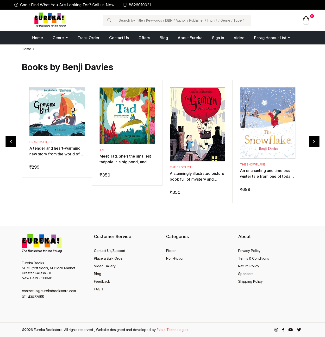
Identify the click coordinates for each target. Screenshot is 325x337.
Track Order (88, 37)
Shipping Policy (250, 281)
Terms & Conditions (253, 258)
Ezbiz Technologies (172, 330)
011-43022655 (33, 297)
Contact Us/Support (109, 251)
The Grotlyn (180, 167)
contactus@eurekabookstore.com (49, 291)
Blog (164, 37)
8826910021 (137, 4)
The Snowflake (252, 164)
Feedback (102, 281)
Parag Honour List (270, 37)
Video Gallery (105, 266)
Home (37, 37)
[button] (17, 19)
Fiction (171, 251)
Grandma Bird (40, 142)
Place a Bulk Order (109, 258)
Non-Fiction (175, 258)
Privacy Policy (249, 251)
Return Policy (248, 266)
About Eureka (190, 37)
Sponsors (245, 274)
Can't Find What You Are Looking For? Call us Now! (64, 4)
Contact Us (119, 37)
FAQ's (98, 289)
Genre (58, 37)
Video (239, 37)
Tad (103, 150)
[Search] (183, 20)
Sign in (218, 37)
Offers (144, 37)
